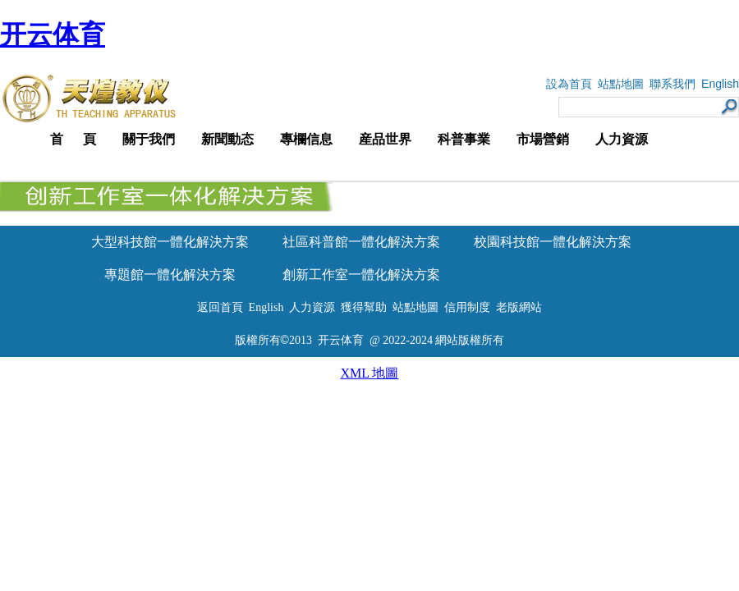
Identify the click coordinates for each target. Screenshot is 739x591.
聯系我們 (672, 84)
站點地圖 (621, 84)
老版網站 (519, 307)
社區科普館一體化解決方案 (361, 242)
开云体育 (52, 34)
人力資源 (621, 139)
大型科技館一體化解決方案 (170, 242)
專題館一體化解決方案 (170, 275)
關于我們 (148, 139)
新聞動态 (227, 139)
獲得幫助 (364, 307)
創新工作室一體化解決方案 (361, 275)
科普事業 (464, 139)
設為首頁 (569, 84)
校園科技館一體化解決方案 (552, 242)
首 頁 (73, 139)
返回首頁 (220, 307)
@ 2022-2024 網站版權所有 (437, 340)
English (720, 83)
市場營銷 (542, 139)
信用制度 (467, 307)
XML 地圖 (370, 373)
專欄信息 (306, 139)
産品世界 (385, 139)
